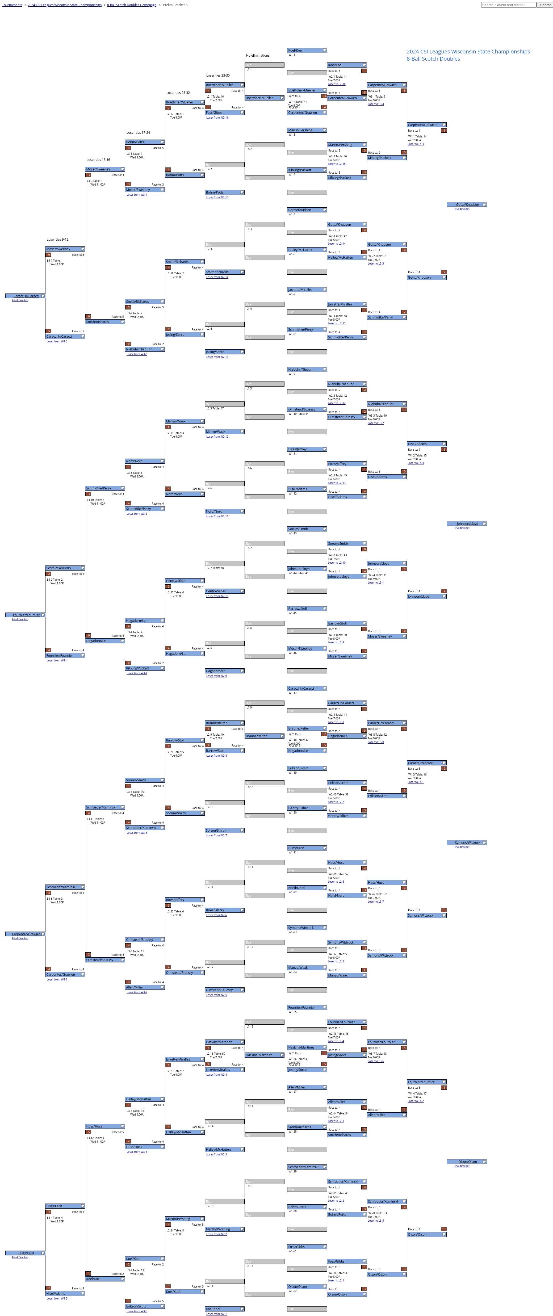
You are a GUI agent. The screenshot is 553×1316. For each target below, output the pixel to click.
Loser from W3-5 (137, 1311)
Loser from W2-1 (216, 1314)
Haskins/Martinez (301, 1047)
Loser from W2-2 (216, 1234)
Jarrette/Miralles (300, 289)
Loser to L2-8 (336, 722)
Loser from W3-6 (137, 1152)
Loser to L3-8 (376, 742)
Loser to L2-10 (337, 562)
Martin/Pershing (300, 130)
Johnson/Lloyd (299, 569)
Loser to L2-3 (336, 1121)
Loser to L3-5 (376, 1220)
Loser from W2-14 (217, 277)
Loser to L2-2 (336, 1200)
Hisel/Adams (297, 489)
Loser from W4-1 (57, 979)
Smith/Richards (299, 1127)
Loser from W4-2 (57, 1298)
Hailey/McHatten (300, 250)
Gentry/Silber (298, 808)
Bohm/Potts (297, 1207)
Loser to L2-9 (336, 642)
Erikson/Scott (298, 768)
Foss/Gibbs (296, 1246)
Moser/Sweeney (300, 648)
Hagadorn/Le (298, 750)
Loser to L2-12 (337, 403)
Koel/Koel (295, 50)
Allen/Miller (296, 1087)
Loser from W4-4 (57, 660)
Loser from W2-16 (217, 117)
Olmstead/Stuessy (301, 409)
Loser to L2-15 (337, 164)
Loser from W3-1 (137, 673)
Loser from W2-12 (217, 436)
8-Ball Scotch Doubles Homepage (131, 5)
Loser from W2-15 (217, 197)
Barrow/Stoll (297, 608)
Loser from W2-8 (216, 755)
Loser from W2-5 (216, 995)
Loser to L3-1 (376, 582)
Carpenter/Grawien (302, 112)
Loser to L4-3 (416, 144)
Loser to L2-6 (336, 881)
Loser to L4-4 (416, 463)
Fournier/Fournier (301, 1007)
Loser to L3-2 (376, 423)
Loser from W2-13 (217, 357)
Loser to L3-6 (376, 1061)
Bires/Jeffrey (297, 449)
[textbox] (509, 5)
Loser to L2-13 (337, 323)
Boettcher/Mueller (302, 90)
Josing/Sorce (297, 1069)
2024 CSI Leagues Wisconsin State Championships (65, 5)
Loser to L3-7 (376, 901)
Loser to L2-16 (337, 84)
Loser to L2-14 (337, 243)
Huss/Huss (296, 848)
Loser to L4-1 (416, 782)
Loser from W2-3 (216, 1154)
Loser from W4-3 (57, 341)
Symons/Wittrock (301, 927)
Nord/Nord (296, 888)
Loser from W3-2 (137, 513)
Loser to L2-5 (336, 961)
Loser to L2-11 (337, 483)
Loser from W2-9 (216, 676)
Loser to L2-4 (336, 1041)
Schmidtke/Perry (300, 329)
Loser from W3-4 (137, 194)
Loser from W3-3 (137, 354)
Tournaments (12, 5)
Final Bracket (462, 209)
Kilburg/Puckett (299, 170)
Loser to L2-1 (336, 1280)
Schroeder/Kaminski (303, 1167)
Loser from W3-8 (137, 833)
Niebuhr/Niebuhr (301, 369)
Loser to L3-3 (376, 263)
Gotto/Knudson (299, 210)
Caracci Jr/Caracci (301, 688)
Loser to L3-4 (376, 104)
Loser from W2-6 (216, 915)
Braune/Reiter (298, 728)
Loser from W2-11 (217, 516)
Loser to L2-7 (336, 802)
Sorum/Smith (298, 529)
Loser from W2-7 (216, 835)
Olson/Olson (297, 1286)
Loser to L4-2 (416, 1101)
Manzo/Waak (298, 967)
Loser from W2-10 (217, 596)
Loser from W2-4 (216, 1074)
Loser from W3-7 (137, 992)
